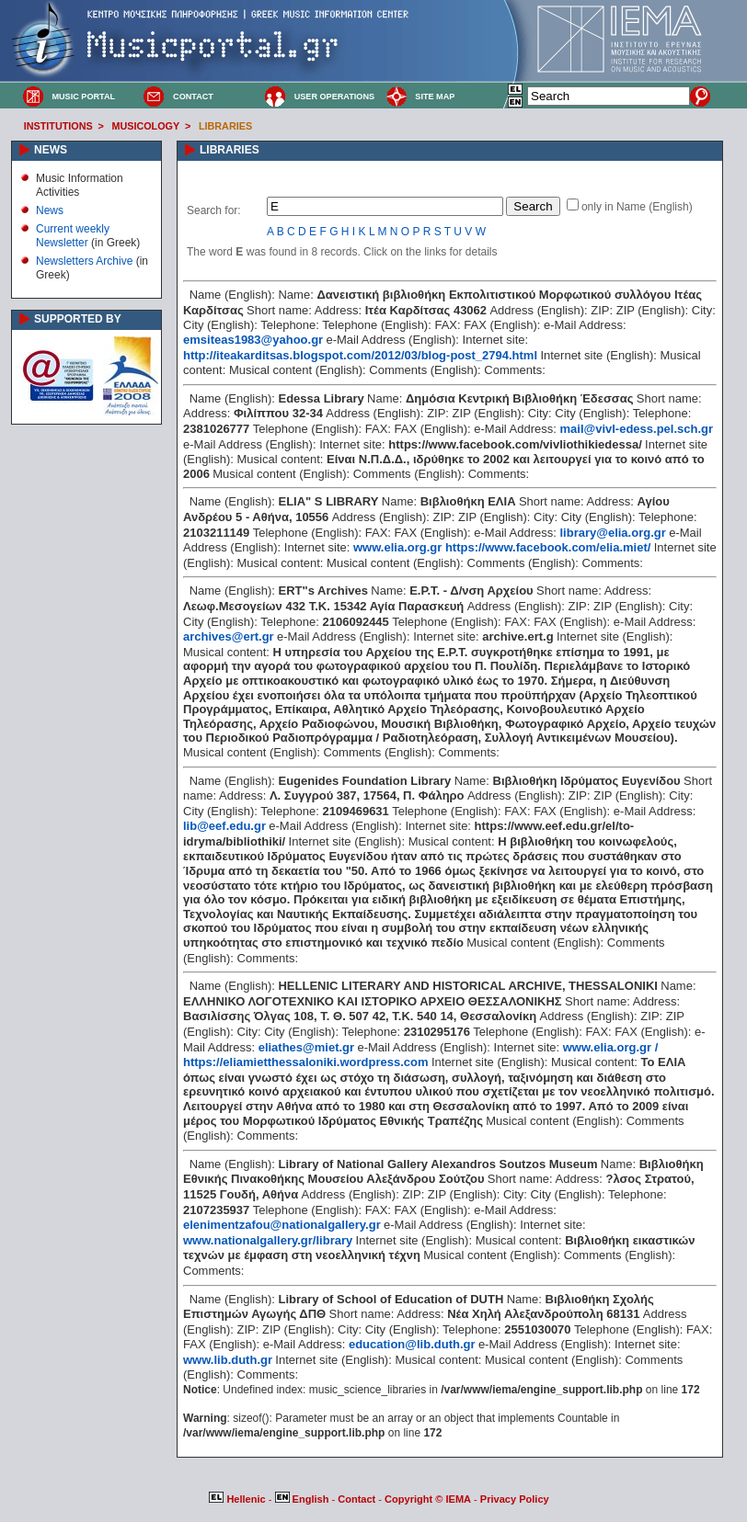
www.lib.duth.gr (227, 1360)
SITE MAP (434, 96)
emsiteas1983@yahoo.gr (253, 339)
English (303, 1499)
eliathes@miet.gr (306, 1047)
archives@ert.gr (228, 636)
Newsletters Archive (84, 261)
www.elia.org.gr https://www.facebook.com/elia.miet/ (501, 547)
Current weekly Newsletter (72, 235)
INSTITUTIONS (58, 125)
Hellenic (238, 1499)
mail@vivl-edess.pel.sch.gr (637, 429)
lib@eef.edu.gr (224, 826)
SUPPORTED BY (77, 318)
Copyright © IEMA (428, 1499)
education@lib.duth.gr (412, 1344)
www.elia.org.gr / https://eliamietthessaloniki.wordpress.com (420, 1055)
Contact (358, 1499)
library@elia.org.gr (613, 533)
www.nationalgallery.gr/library (267, 1240)
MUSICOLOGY (145, 125)
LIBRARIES (225, 125)
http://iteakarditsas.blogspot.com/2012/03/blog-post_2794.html (360, 355)
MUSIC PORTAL (83, 96)
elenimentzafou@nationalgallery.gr (282, 1225)
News (49, 210)
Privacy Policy (514, 1499)
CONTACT (193, 96)
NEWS (50, 149)
